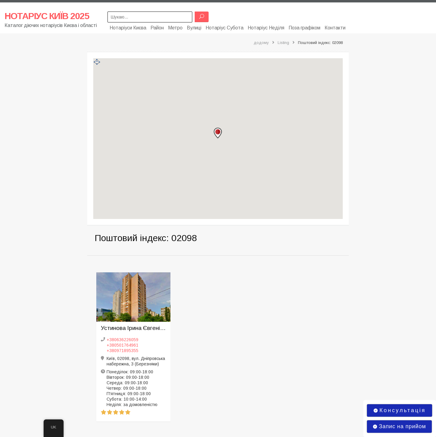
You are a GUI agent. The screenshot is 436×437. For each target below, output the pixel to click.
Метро (175, 26)
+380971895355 (122, 349)
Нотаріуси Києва (128, 26)
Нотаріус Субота (224, 26)
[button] (218, 131)
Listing (283, 41)
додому (261, 41)
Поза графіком (304, 26)
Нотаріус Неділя (266, 26)
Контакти (335, 26)
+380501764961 (122, 343)
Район (157, 26)
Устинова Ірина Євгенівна (133, 327)
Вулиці (194, 26)
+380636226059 (122, 338)
